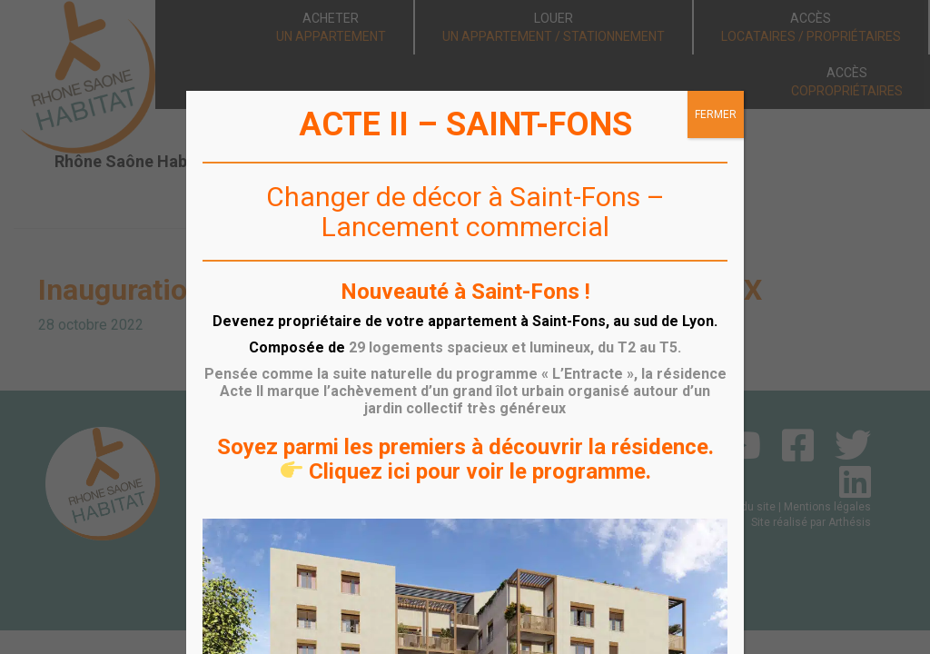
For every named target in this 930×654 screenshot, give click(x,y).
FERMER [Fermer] (716, 114)
